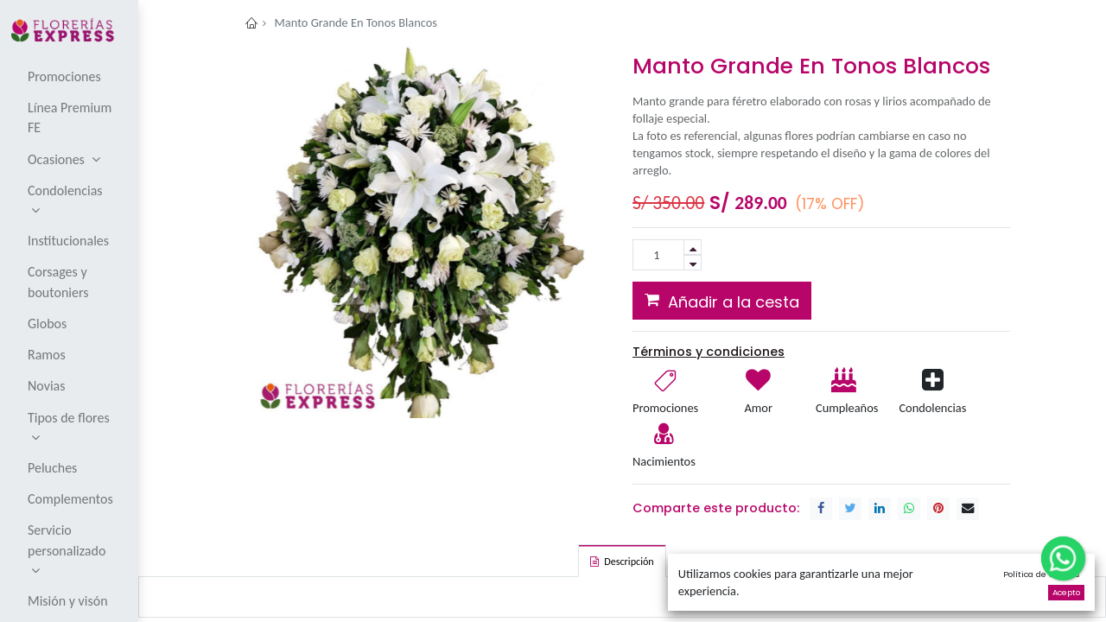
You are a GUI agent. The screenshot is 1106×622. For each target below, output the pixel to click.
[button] (721, 301)
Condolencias (932, 408)
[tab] (621, 560)
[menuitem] (70, 76)
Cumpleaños (846, 408)
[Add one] (692, 247)
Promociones (665, 408)
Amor (758, 408)
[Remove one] (692, 263)
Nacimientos (664, 461)
